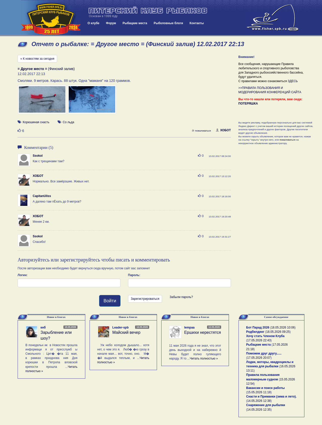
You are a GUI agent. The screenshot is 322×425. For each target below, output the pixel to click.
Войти (109, 300)
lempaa (189, 327)
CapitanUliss (42, 196)
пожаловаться (201, 130)
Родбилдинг (255, 332)
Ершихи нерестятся (202, 332)
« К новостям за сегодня (37, 58)
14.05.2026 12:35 (259, 409)
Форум (111, 23)
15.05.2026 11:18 (259, 392)
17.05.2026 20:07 (259, 357)
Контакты (197, 23)
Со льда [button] (68, 122)
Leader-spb (120, 327)
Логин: (22, 275)
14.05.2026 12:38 (259, 401)
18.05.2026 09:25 (278, 332)
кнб (43, 327)
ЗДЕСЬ (293, 81)
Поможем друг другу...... (264, 353)
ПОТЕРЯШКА (248, 103)
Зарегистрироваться (145, 299)
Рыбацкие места (135, 23)
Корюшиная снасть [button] (36, 122)
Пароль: (134, 275)
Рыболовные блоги (168, 23)
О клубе (93, 23)
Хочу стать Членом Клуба (265, 336)
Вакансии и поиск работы (265, 388)
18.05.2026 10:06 (283, 327)
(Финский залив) (46, 69)
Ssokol (38, 155)
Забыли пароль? (181, 297)
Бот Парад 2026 (257, 327)
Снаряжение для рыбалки (265, 405)
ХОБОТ (223, 130)
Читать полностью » (204, 358)
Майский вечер (126, 332)
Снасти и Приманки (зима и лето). (271, 396)
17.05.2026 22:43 (259, 340)
